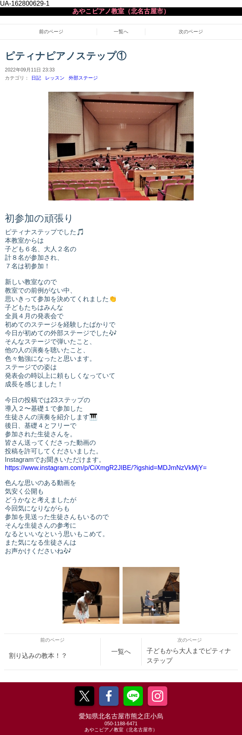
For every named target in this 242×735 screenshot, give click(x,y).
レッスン (55, 78)
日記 (36, 78)
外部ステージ (83, 78)
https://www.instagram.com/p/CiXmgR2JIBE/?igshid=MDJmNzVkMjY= (106, 467)
